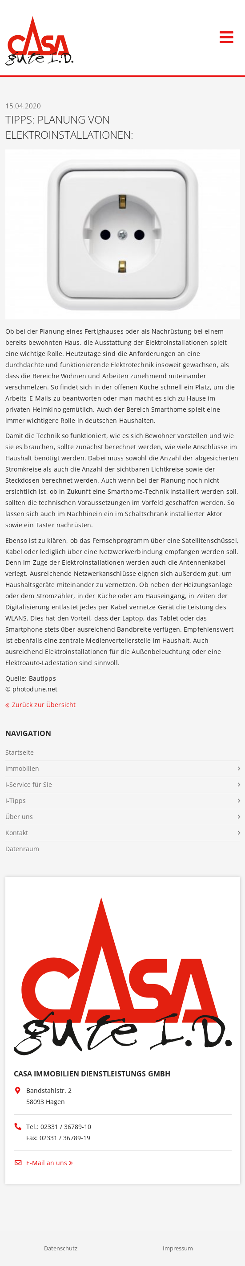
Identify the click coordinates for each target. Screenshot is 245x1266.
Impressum (178, 1248)
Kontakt (16, 832)
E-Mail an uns (40, 1162)
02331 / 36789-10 (65, 1126)
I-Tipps (15, 800)
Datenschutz (60, 1248)
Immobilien (22, 768)
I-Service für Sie (28, 784)
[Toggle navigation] (226, 35)
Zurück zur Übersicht (44, 704)
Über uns (19, 816)
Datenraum (22, 848)
